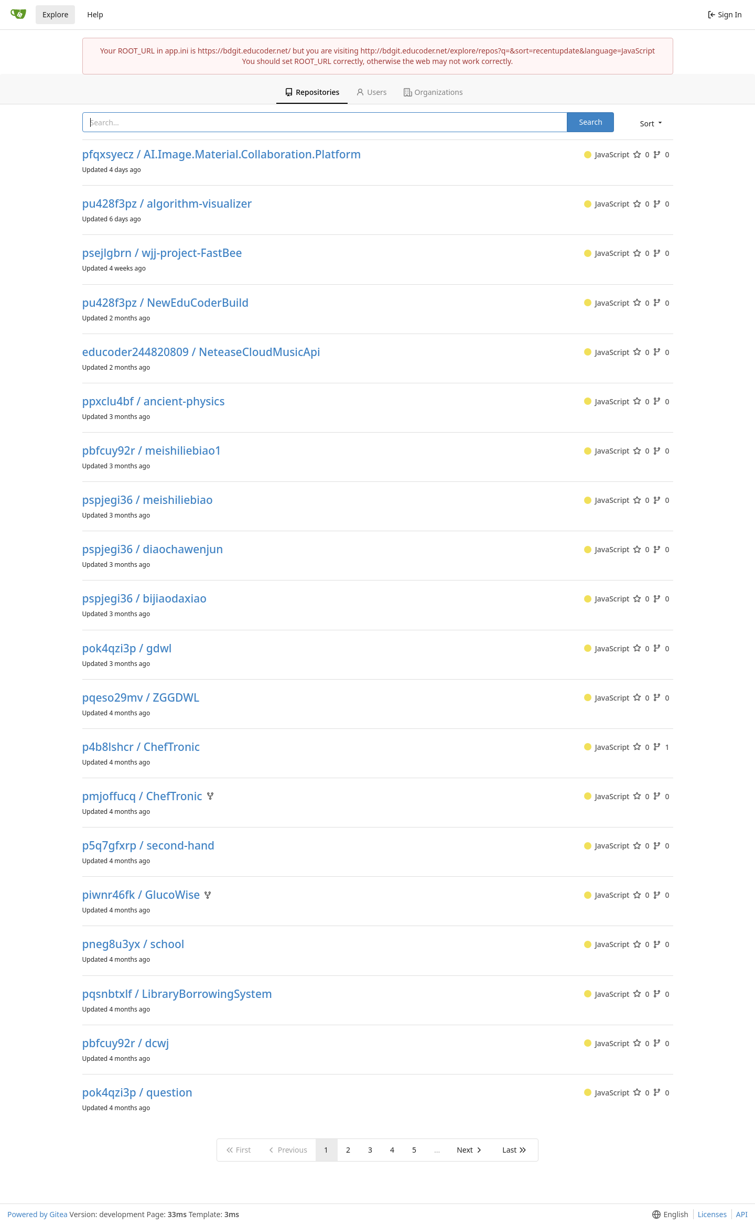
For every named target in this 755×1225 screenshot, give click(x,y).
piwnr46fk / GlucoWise (141, 895)
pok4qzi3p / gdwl (127, 648)
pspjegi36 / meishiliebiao (147, 500)
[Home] (18, 15)
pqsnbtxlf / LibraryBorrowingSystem (177, 994)
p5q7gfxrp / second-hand (148, 846)
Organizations (433, 92)
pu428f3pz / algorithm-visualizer (167, 204)
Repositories (312, 92)
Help (95, 14)
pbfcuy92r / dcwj (125, 1043)
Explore (55, 14)
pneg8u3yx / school (133, 944)
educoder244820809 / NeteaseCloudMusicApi (201, 352)
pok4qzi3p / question (137, 1093)
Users (371, 92)
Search (590, 122)
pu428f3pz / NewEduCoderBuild (165, 303)
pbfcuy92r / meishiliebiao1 (152, 451)
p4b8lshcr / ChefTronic (141, 747)
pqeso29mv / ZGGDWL (141, 698)
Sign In (724, 14)
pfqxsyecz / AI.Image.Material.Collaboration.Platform (221, 154)
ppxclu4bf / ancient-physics (153, 401)
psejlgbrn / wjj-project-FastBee (162, 253)
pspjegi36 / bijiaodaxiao (144, 599)
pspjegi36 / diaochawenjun (152, 549)
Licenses (712, 1214)
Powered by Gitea (37, 1214)
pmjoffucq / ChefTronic (142, 796)
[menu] (652, 123)
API (742, 1214)
